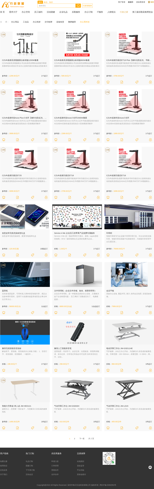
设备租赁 (60, 22)
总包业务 (3, 470)
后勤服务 (76, 12)
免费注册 (3, 461)
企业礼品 (63, 12)
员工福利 (38, 12)
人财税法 (111, 12)
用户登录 (121, 2)
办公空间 (26, 12)
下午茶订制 (30, 470)
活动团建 (51, 12)
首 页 (2, 12)
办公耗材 (36, 22)
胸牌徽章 (72, 22)
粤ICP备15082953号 (108, 485)
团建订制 (29, 466)
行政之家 (124, 12)
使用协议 (3, 466)
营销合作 (55, 470)
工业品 (26, 22)
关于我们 (3, 474)
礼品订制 (29, 461)
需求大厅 (13, 12)
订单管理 (55, 466)
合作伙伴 (55, 474)
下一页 (81, 439)
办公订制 (88, 12)
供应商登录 (140, 2)
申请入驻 (55, 461)
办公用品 (15, 22)
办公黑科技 (85, 22)
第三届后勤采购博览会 (142, 12)
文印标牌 (48, 22)
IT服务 (100, 12)
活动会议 (29, 474)
